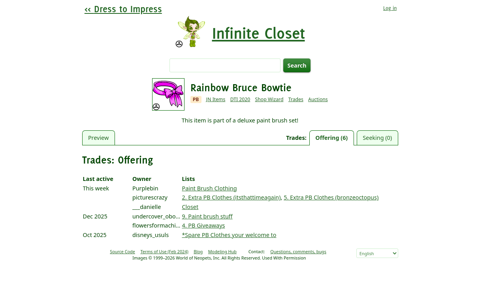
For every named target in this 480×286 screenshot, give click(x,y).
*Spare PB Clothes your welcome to (229, 235)
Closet (190, 207)
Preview (98, 137)
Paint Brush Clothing (209, 188)
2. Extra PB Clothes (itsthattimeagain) (231, 197)
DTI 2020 (240, 99)
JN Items (216, 99)
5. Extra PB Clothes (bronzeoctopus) (331, 197)
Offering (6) (331, 137)
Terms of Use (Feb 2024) (164, 251)
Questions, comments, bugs (298, 251)
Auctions (318, 99)
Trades (295, 99)
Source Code (122, 251)
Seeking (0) (377, 137)
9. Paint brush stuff (207, 216)
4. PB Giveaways (203, 225)
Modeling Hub (222, 251)
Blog (198, 251)
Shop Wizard (269, 99)
